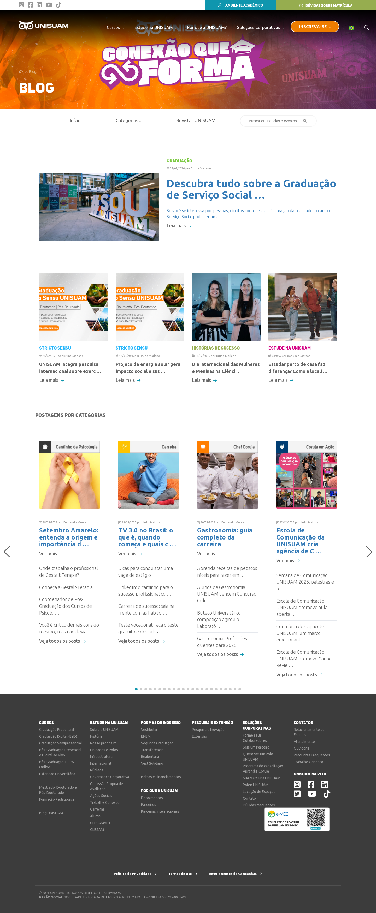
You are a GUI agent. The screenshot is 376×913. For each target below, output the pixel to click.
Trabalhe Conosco (105, 802)
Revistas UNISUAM (195, 120)
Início (75, 120)
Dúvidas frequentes (259, 805)
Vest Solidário (152, 763)
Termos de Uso (182, 873)
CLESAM (97, 830)
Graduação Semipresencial (60, 743)
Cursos (115, 27)
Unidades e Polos (104, 750)
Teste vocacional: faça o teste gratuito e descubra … (148, 628)
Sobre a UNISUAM (104, 729)
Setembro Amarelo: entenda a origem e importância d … (68, 537)
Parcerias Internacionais (160, 811)
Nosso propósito (103, 743)
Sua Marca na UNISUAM (261, 778)
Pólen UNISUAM (255, 785)
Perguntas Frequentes (312, 755)
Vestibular (149, 729)
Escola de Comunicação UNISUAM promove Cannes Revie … (305, 658)
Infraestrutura (101, 757)
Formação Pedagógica (56, 799)
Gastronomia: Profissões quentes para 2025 (222, 642)
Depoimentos (152, 798)
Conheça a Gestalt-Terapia (66, 587)
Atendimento (304, 741)
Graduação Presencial (56, 729)
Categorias (128, 120)
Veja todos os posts (62, 641)
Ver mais (51, 553)
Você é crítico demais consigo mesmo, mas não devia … (69, 628)
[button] (136, 689)
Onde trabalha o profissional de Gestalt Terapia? (68, 572)
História (96, 736)
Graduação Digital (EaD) (58, 736)
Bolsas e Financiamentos (161, 777)
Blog (32, 72)
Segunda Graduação (157, 743)
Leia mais (179, 225)
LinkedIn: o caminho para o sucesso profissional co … (145, 591)
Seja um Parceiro (256, 747)
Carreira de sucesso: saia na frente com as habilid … (146, 609)
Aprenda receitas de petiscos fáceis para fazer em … (227, 572)
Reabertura (150, 757)
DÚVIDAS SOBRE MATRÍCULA (325, 5)
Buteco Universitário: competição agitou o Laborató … (218, 619)
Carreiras (97, 809)
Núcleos (96, 770)
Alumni (95, 816)
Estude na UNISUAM (155, 27)
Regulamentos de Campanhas (235, 873)
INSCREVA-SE (315, 26)
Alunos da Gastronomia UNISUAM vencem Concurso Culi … (226, 594)
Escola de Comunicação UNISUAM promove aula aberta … (301, 607)
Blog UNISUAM (51, 813)
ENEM (146, 736)
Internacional (100, 763)
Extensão (199, 736)
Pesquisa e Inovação (208, 729)
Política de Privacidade (135, 873)
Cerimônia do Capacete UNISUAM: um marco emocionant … (300, 633)
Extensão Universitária (57, 774)
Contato (249, 798)
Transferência (152, 750)
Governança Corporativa (109, 777)
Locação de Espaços (259, 791)
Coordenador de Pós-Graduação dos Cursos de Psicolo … (65, 606)
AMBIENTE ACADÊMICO (240, 5)
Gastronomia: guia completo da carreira (224, 537)
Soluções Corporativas (260, 27)
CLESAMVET (100, 823)
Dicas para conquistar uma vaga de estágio (145, 572)
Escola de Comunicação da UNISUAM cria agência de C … (300, 540)
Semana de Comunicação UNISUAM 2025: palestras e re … (305, 582)
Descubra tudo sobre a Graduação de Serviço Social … (251, 189)
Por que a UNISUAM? (207, 27)
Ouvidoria (301, 748)
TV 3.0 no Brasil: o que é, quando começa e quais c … (147, 537)
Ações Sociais (101, 796)
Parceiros (148, 804)
